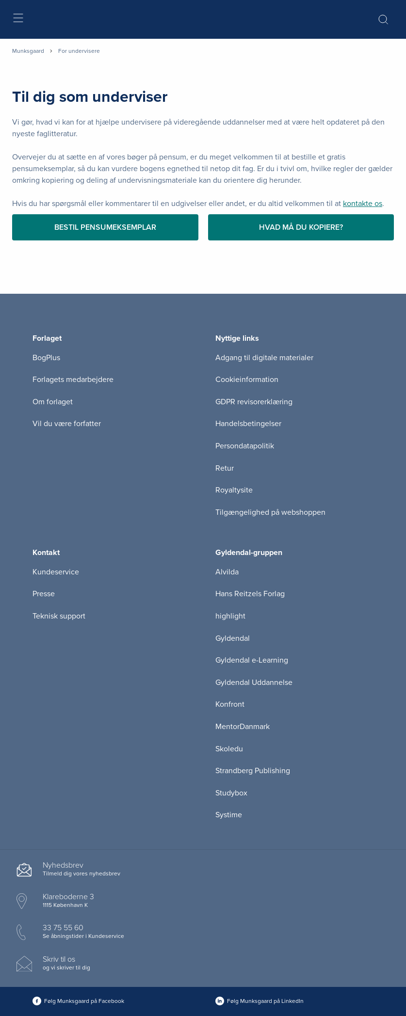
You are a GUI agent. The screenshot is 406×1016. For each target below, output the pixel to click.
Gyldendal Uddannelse (253, 682)
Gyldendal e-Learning (251, 660)
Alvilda (227, 572)
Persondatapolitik (244, 446)
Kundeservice (55, 572)
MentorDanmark (242, 726)
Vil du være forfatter (66, 424)
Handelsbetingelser (248, 424)
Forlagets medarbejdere (73, 379)
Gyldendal (232, 638)
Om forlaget (52, 402)
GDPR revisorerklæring (253, 402)
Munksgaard (28, 51)
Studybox (231, 793)
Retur (224, 468)
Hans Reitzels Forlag (250, 594)
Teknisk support (58, 616)
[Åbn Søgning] (383, 19)
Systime (228, 815)
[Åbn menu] (17, 20)
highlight (230, 616)
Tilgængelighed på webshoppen (270, 512)
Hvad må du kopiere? (301, 227)
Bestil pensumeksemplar (105, 227)
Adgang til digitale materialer (264, 358)
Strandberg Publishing (252, 771)
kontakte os (362, 203)
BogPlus (46, 358)
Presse (43, 594)
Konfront (229, 704)
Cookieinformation (246, 379)
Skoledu (229, 749)
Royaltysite (234, 490)
